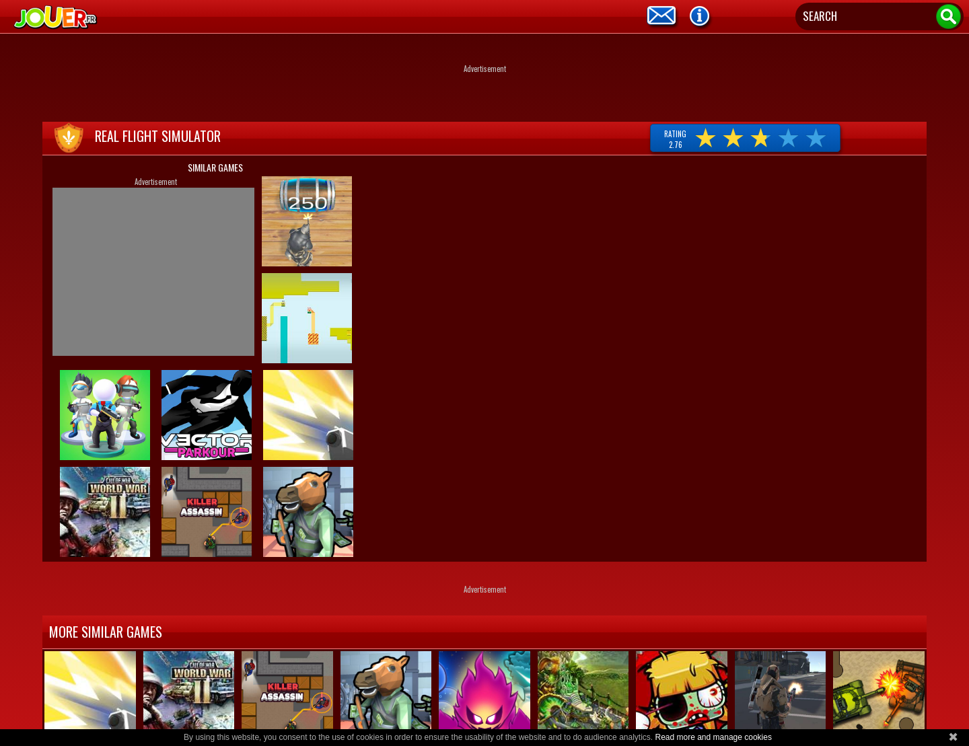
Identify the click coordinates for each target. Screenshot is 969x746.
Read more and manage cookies (713, 737)
